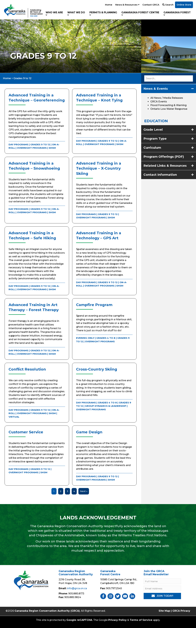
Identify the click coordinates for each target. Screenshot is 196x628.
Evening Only (85, 337)
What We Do (76, 13)
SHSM (52, 147)
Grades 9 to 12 (40, 144)
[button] (162, 596)
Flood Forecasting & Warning (168, 105)
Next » (83, 491)
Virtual (14, 416)
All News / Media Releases (166, 97)
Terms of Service (141, 620)
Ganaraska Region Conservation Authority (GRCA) (47, 610)
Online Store (184, 4)
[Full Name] (162, 581)
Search (167, 4)
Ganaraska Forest (177, 13)
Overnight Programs (32, 147)
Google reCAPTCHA (79, 620)
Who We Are (54, 13)
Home (108, 4)
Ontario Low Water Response (168, 108)
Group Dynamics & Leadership (105, 405)
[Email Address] (162, 588)
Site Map (164, 610)
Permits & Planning (103, 13)
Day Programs (18, 144)
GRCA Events (158, 101)
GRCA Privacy (181, 610)
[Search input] (168, 78)
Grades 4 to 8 (105, 337)
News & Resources (127, 4)
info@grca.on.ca (77, 588)
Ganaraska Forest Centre (140, 13)
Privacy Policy (117, 620)
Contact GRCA (150, 4)
